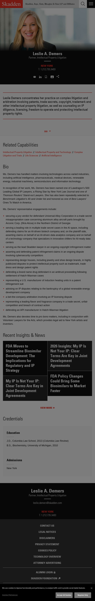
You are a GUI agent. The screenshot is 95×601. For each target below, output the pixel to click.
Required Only (83, 595)
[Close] (91, 588)
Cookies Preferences (10, 595)
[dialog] (47, 592)
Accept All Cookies (64, 595)
